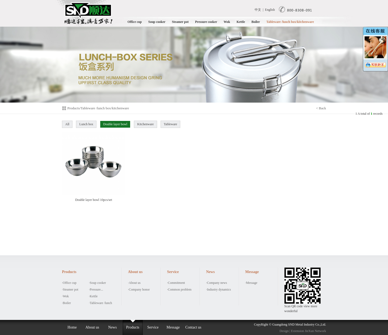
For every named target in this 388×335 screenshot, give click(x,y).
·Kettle (93, 296)
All (67, 124)
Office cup (134, 22)
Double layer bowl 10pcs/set (93, 167)
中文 (258, 10)
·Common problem (179, 289)
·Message (251, 283)
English (270, 10)
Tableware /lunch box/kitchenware (290, 22)
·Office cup (69, 283)
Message (173, 327)
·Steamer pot (70, 289)
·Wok (65, 296)
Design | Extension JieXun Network (303, 331)
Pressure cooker (206, 22)
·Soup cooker (97, 283)
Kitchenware (145, 124)
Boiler (255, 22)
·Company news (216, 283)
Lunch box (86, 124)
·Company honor (139, 289)
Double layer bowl (115, 124)
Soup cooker (156, 22)
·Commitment (176, 283)
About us (92, 327)
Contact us (193, 327)
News (112, 327)
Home (72, 327)
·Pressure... (96, 289)
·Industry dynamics (218, 289)
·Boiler (66, 303)
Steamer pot (180, 22)
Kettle (241, 22)
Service (153, 327)
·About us (134, 283)
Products (132, 327)
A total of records (370, 114)
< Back (321, 108)
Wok (227, 22)
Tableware (170, 124)
